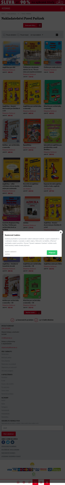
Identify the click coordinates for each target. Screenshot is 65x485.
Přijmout (52, 253)
